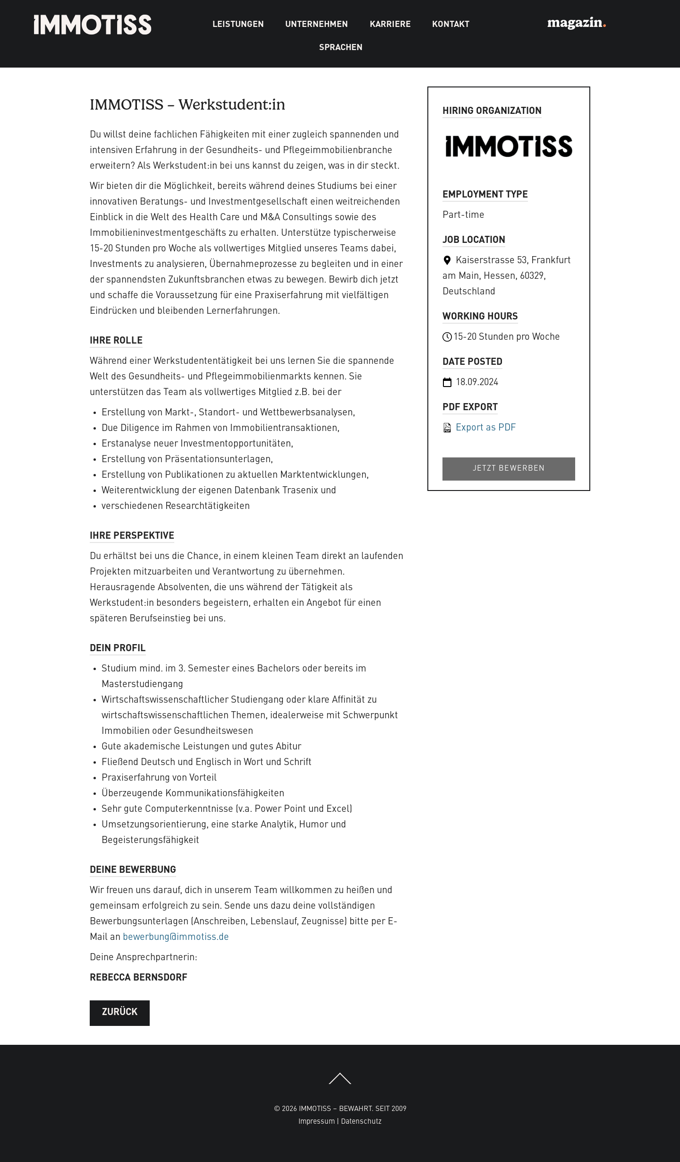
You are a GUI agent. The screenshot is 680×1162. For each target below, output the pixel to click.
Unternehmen (316, 24)
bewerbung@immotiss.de (176, 937)
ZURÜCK (119, 1012)
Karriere (390, 24)
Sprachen (341, 47)
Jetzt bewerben (509, 469)
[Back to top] (340, 1084)
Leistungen (238, 24)
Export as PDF (479, 428)
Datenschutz (361, 1122)
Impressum (316, 1122)
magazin (576, 21)
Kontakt (450, 24)
